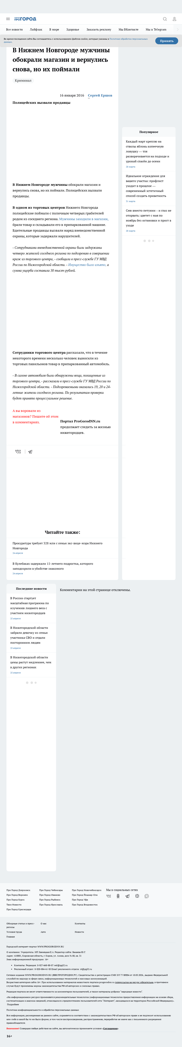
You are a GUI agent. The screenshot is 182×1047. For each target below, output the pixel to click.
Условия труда (14, 931)
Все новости (14, 29)
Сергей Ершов (100, 95)
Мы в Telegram (156, 29)
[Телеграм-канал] (127, 896)
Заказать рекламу (99, 29)
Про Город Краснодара (18, 909)
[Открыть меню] (8, 19)
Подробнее (13, 1004)
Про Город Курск (15, 899)
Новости (79, 931)
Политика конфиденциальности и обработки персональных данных (42, 1009)
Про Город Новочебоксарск (86, 890)
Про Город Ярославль (51, 904)
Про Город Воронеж (17, 894)
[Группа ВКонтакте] (108, 896)
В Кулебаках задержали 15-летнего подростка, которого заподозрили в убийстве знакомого (62, 569)
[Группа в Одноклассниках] (118, 896)
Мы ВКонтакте (129, 29)
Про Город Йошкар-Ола (84, 894)
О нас (44, 923)
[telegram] (31, 451)
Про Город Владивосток (84, 904)
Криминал (23, 80)
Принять (167, 41)
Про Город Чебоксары (51, 890)
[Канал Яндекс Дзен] (137, 896)
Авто (43, 931)
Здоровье (72, 29)
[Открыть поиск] (165, 19)
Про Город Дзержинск (18, 890)
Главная (10, 936)
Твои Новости (13, 904)
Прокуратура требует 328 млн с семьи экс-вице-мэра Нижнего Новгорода (62, 548)
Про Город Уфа (80, 899)
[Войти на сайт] (174, 19)
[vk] (18, 451)
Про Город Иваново (49, 894)
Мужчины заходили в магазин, (83, 219)
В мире (54, 29)
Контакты (80, 923)
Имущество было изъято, (87, 265)
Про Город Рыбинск (49, 899)
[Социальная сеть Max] (146, 896)
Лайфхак (36, 29)
